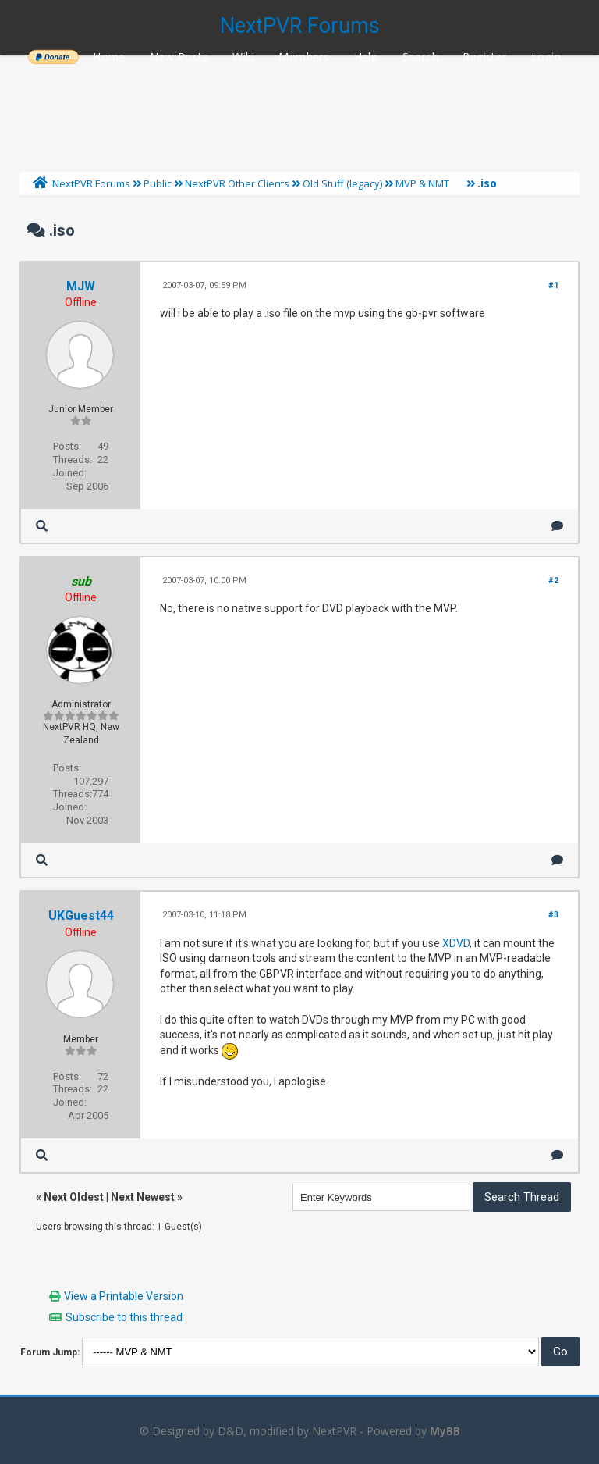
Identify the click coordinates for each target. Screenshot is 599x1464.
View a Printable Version (123, 1296)
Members (303, 56)
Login (546, 56)
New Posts (179, 56)
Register (484, 56)
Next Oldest (74, 1197)
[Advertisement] (299, 109)
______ (53, 56)
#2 (553, 580)
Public (158, 183)
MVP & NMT (422, 183)
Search (420, 56)
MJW (80, 286)
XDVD (456, 943)
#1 (553, 285)
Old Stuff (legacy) (342, 183)
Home (109, 56)
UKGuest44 (81, 915)
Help (366, 56)
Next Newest (143, 1197)
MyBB (445, 1430)
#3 (553, 915)
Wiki (243, 56)
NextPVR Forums (300, 25)
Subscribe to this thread (124, 1317)
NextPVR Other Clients (237, 183)
